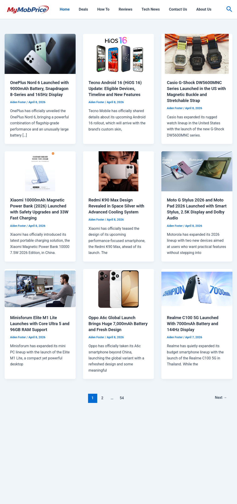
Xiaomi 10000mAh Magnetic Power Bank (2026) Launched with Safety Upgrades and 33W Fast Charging (39, 218)
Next (220, 410)
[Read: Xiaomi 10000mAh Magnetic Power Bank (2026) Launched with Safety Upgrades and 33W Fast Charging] (40, 177)
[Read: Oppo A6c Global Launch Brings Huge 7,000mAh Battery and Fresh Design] (118, 300)
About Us (192, 9)
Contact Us (168, 9)
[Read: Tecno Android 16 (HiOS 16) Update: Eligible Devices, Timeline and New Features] (118, 53)
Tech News (142, 9)
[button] (229, 9)
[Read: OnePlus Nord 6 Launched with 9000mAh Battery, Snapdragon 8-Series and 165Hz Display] (40, 53)
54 (121, 410)
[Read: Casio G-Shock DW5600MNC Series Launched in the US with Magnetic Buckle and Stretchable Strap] (196, 53)
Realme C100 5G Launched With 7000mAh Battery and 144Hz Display (195, 335)
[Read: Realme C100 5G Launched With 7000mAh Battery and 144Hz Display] (196, 300)
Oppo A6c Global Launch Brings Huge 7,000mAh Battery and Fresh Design (114, 335)
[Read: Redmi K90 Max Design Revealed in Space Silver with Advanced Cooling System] (118, 177)
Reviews (119, 9)
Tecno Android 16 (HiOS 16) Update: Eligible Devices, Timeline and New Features (117, 88)
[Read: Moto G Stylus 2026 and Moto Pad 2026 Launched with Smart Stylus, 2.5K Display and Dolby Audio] (196, 177)
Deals (80, 9)
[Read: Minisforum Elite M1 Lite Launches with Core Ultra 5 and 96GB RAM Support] (40, 300)
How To (99, 9)
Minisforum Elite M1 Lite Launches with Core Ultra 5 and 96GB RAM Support (38, 335)
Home (64, 9)
